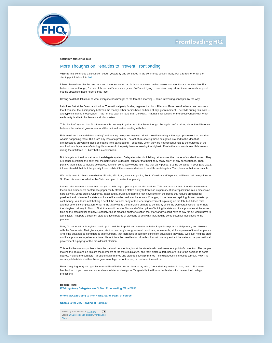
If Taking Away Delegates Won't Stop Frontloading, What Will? (98, 288)
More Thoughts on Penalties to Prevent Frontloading (110, 66)
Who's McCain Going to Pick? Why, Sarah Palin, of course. (96, 295)
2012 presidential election (81, 315)
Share (64, 318)
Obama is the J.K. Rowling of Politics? (83, 302)
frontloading (99, 315)
